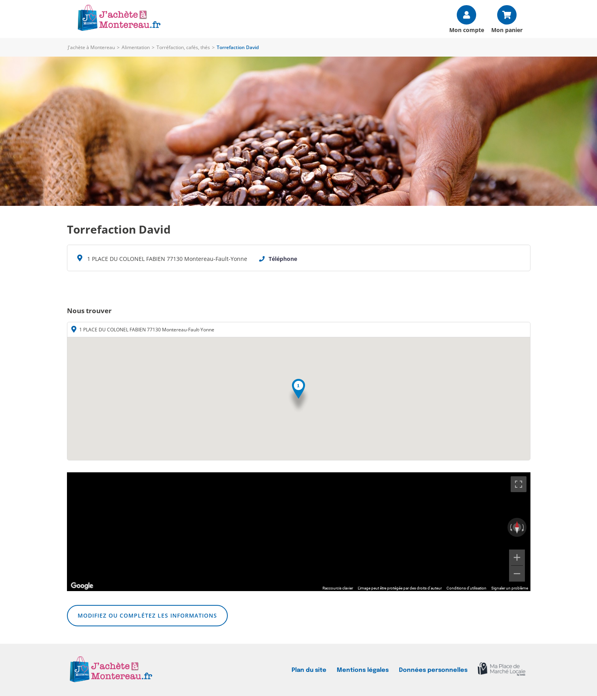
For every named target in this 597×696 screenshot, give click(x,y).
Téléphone (283, 258)
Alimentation (136, 47)
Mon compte (466, 29)
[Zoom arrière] (517, 574)
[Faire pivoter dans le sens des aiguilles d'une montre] (523, 527)
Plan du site (309, 670)
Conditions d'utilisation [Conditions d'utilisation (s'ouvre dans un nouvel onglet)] (466, 588)
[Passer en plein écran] (518, 484)
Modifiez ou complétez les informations (147, 615)
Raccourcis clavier (337, 588)
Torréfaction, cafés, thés (183, 47)
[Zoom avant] (517, 557)
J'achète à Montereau (91, 47)
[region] (298, 531)
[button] (298, 396)
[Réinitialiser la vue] (517, 527)
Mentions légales (363, 670)
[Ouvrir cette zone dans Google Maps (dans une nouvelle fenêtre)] (82, 586)
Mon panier (507, 29)
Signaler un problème (509, 588)
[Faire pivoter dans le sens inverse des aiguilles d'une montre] (510, 527)
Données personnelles (433, 670)
